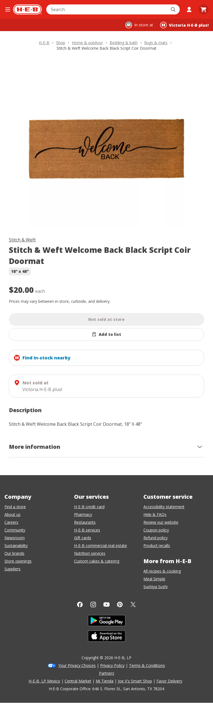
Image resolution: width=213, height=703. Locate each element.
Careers (11, 522)
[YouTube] (106, 604)
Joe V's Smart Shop (135, 681)
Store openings (18, 561)
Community (14, 530)
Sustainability (16, 545)
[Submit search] (174, 9)
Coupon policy (156, 530)
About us (12, 514)
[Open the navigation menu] (7, 9)
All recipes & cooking (162, 571)
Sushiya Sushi (155, 586)
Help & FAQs (154, 514)
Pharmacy (83, 514)
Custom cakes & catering (96, 561)
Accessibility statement (163, 506)
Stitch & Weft (22, 240)
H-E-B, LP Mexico (44, 681)
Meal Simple (154, 578)
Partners (106, 673)
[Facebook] (80, 604)
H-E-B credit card (89, 506)
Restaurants (85, 522)
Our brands (14, 553)
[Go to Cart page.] (204, 9)
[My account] (189, 9)
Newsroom (14, 537)
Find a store (15, 506)
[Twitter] (133, 604)
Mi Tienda (104, 681)
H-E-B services (87, 530)
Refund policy (155, 537)
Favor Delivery (169, 681)
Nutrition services (89, 553)
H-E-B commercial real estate (100, 545)
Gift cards (82, 537)
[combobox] (107, 9)
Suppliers (12, 568)
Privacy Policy (112, 665)
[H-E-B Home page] (27, 9)
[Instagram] (93, 604)
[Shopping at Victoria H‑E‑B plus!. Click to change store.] (184, 25)
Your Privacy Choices (77, 665)
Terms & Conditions (147, 665)
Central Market (78, 681)
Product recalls (156, 545)
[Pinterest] (120, 604)
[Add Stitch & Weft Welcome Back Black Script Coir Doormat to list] (106, 334)
